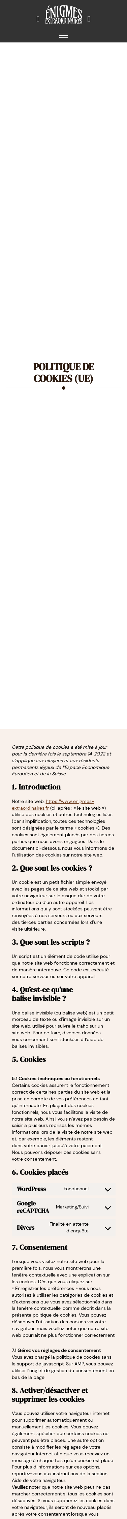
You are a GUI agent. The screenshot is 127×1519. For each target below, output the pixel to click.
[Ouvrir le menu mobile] (63, 35)
